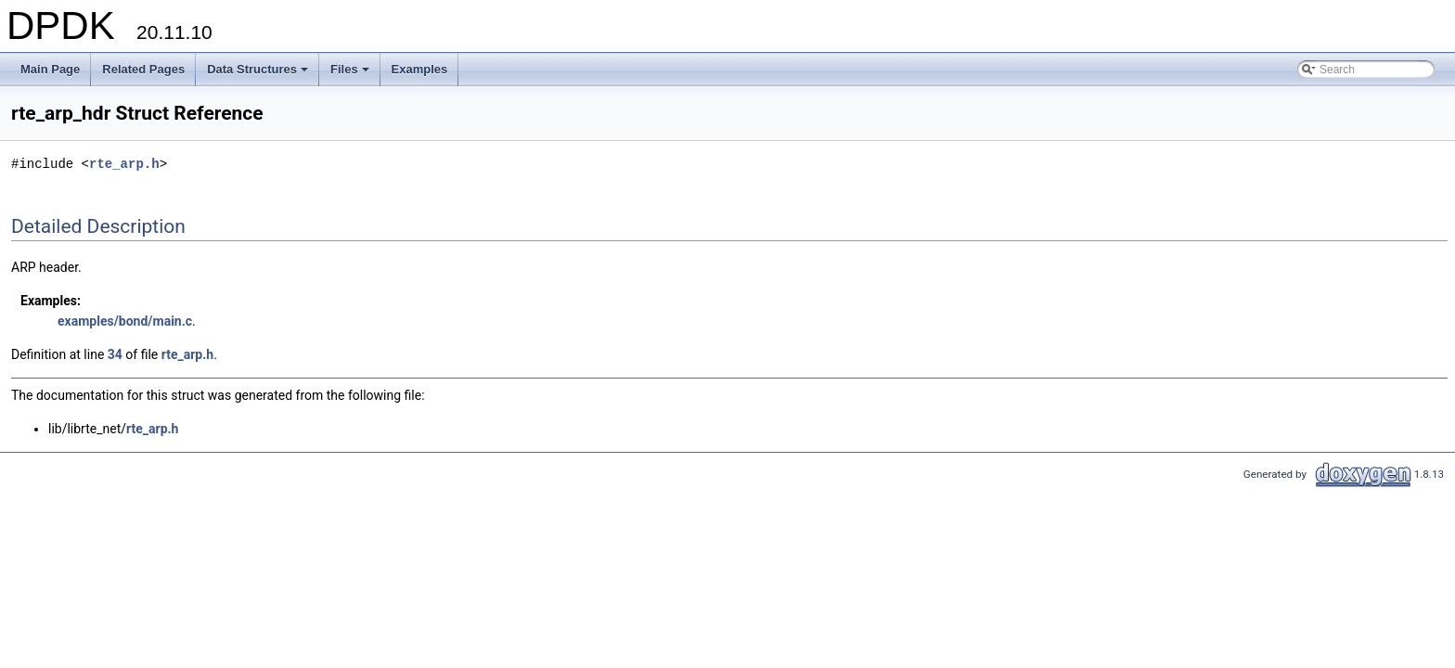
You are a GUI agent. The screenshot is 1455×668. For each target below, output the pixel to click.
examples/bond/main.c (125, 321)
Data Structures (259, 74)
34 (115, 354)
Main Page (50, 69)
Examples (420, 69)
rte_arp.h (124, 164)
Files (351, 74)
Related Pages (143, 69)
